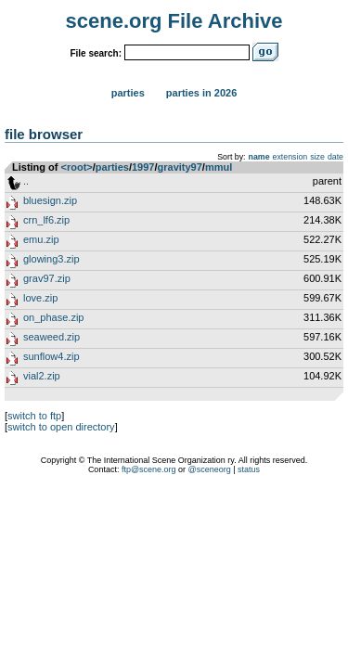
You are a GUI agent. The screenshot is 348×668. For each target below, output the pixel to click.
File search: (96, 53)
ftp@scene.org (149, 469)
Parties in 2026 (201, 92)
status (249, 469)
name (259, 156)
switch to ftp (34, 415)
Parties (128, 92)
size (317, 156)
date (335, 156)
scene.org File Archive (174, 20)
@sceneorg (209, 469)
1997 (143, 167)
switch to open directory (61, 426)
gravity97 (180, 167)
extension (290, 156)
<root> (77, 167)
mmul (218, 167)
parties (112, 167)
